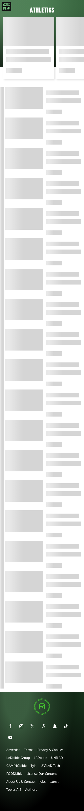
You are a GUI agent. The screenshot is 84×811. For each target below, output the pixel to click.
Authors (31, 789)
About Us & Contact (20, 781)
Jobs (42, 781)
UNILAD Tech (50, 765)
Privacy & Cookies (50, 750)
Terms (28, 750)
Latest (54, 781)
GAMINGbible (16, 765)
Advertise (13, 750)
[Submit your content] (42, 714)
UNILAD (57, 758)
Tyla (34, 765)
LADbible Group (18, 758)
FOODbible (14, 773)
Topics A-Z (13, 789)
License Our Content (42, 773)
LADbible (40, 758)
